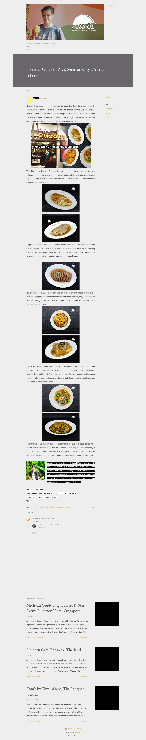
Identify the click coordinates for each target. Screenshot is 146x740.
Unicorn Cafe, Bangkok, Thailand (53, 649)
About (37, 49)
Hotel (55, 49)
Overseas (87, 49)
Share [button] (108, 98)
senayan (108, 116)
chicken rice (109, 108)
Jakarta (65, 49)
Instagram (99, 49)
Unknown (35, 518)
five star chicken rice (111, 111)
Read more (84, 637)
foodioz (40, 525)
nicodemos (77, 732)
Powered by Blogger (73, 729)
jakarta (108, 113)
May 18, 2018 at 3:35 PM (51, 525)
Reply (34, 533)
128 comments (37, 637)
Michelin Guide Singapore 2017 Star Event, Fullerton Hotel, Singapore (55, 607)
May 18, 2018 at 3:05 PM (46, 518)
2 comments (36, 721)
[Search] (111, 5)
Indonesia (76, 49)
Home (28, 49)
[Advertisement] (57, 574)
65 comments (37, 676)
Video (46, 49)
